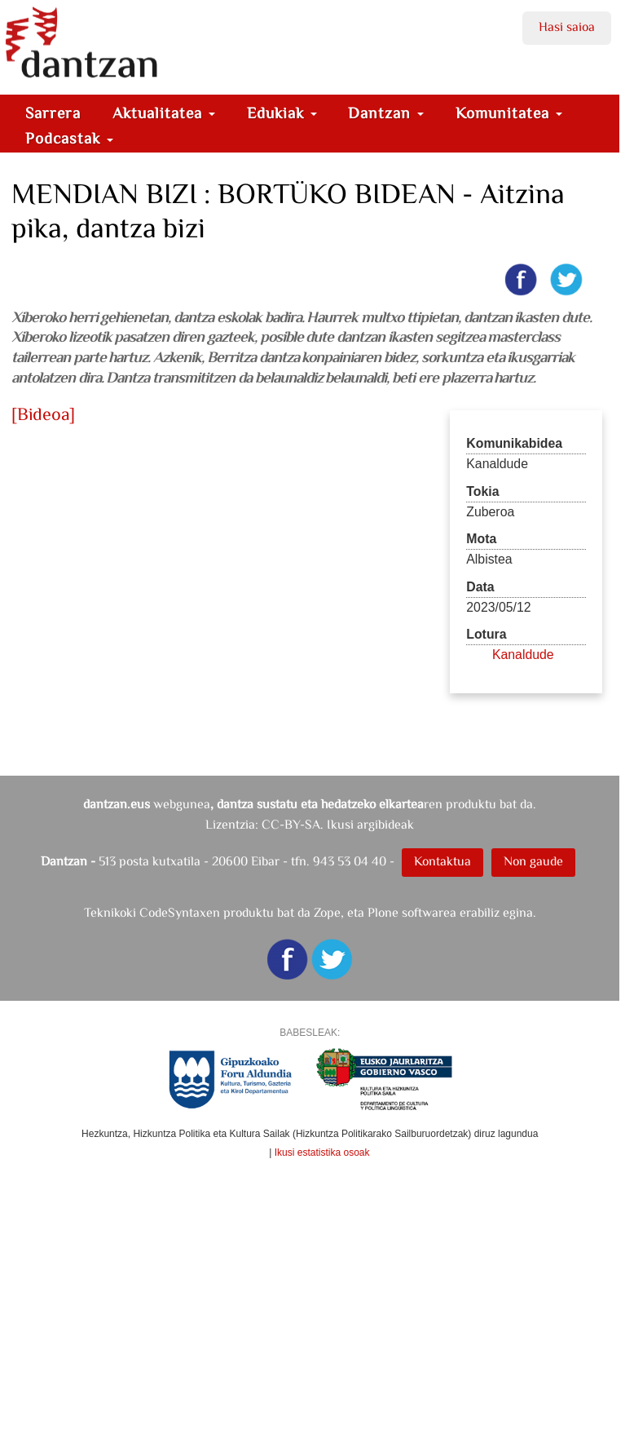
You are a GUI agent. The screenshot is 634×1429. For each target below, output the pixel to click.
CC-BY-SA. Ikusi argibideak (338, 824)
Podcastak (69, 138)
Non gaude (533, 861)
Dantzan (386, 113)
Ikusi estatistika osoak (322, 1152)
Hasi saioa (567, 26)
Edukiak (282, 113)
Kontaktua (442, 861)
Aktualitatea (163, 113)
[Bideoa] (43, 414)
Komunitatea (509, 113)
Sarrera (53, 113)
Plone (383, 912)
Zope (327, 912)
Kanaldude (523, 654)
